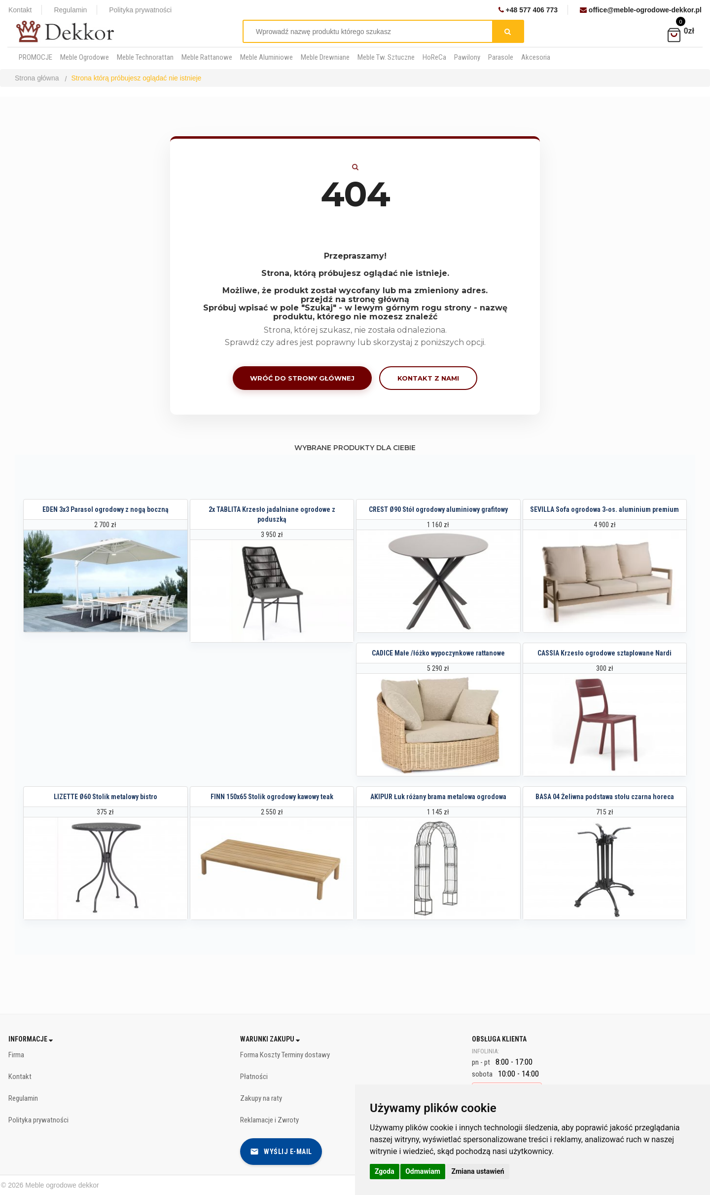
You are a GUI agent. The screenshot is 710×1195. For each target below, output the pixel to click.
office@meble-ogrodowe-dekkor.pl (641, 10)
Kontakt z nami (428, 378)
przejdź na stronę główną (355, 299)
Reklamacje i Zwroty (269, 1120)
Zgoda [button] (384, 1171)
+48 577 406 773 (528, 10)
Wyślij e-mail (281, 1151)
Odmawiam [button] (422, 1171)
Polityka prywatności (140, 10)
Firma (16, 1054)
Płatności (254, 1076)
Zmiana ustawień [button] (477, 1171)
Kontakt (20, 10)
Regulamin (70, 10)
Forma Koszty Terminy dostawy (285, 1054)
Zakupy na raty (261, 1098)
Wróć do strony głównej (302, 378)
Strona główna (37, 78)
